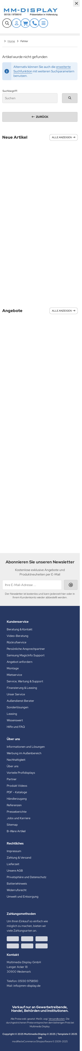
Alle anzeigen (63, 137)
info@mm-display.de (26, 986)
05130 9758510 (28, 981)
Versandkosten (57, 1018)
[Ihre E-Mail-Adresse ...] (32, 585)
